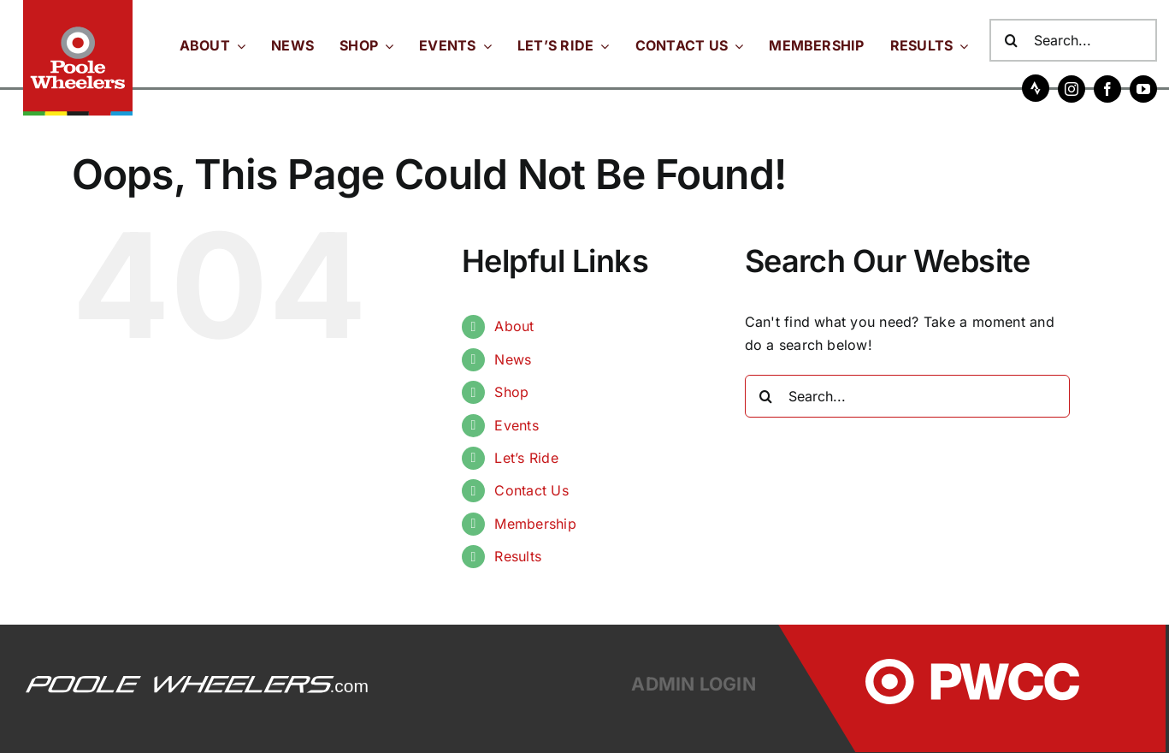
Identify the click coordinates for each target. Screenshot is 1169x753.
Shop (511, 391)
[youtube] (1143, 89)
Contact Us (531, 490)
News (512, 359)
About (514, 326)
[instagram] (1071, 89)
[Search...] (1073, 40)
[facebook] (1107, 89)
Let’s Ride (526, 457)
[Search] (1010, 40)
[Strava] (1035, 88)
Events (516, 425)
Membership (535, 523)
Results (517, 556)
